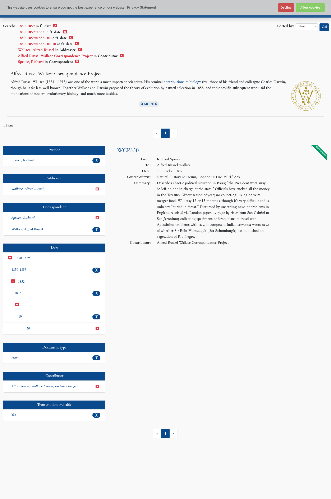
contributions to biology (182, 82)
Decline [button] (286, 7)
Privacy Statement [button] (141, 7)
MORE (149, 104)
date (306, 26)
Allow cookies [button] (310, 7)
